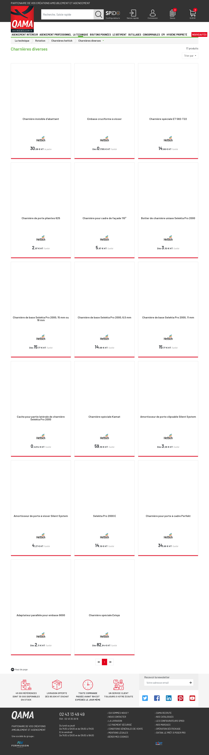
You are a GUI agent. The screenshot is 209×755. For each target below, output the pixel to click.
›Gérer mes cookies (118, 736)
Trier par (189, 55)
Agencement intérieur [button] (25, 34)
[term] (67, 14)
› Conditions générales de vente (125, 728)
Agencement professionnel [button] (55, 34)
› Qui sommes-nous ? (118, 713)
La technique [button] (80, 34)
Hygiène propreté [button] (177, 34)
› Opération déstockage (168, 728)
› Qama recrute (163, 713)
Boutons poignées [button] (100, 34)
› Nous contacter (116, 716)
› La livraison (114, 720)
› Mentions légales (117, 732)
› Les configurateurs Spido (169, 720)
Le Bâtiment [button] (120, 34)
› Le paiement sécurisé (119, 724)
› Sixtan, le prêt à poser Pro (170, 732)
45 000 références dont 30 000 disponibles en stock (26, 696)
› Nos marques (162, 724)
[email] (166, 682)
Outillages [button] (134, 34)
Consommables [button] (151, 34)
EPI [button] (163, 34)
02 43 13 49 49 (72, 714)
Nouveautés (199, 34)
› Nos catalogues (164, 716)
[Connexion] (153, 14)
